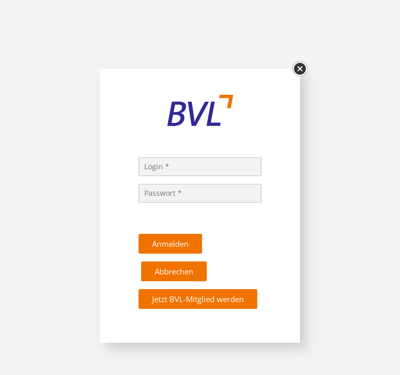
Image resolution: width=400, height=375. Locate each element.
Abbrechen (174, 271)
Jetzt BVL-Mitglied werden (198, 299)
